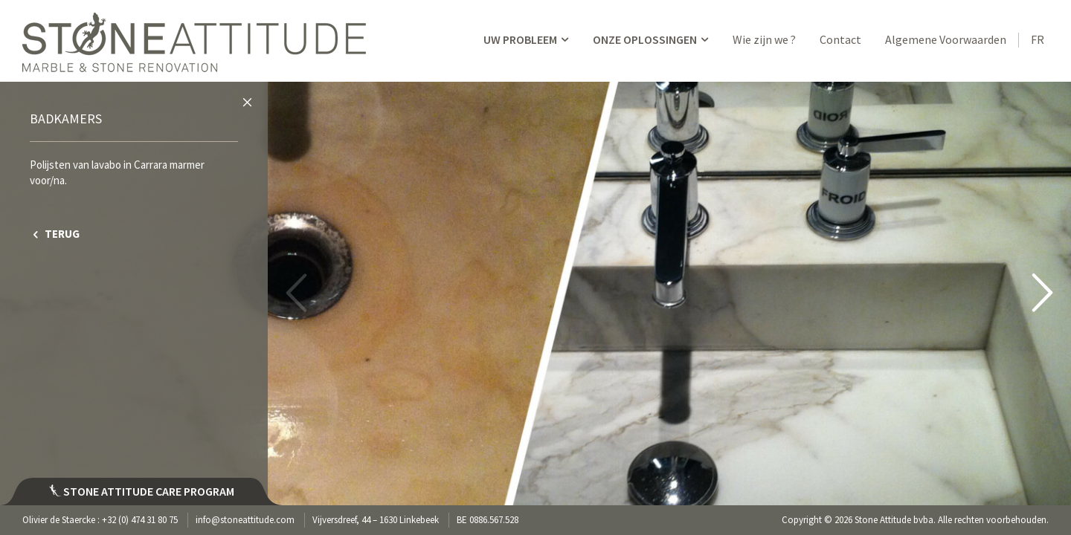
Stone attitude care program (141, 491)
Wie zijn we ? (764, 39)
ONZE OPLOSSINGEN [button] (652, 39)
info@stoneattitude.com (245, 519)
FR (1037, 39)
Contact (840, 39)
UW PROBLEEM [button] (527, 39)
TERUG (55, 234)
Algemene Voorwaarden (945, 39)
